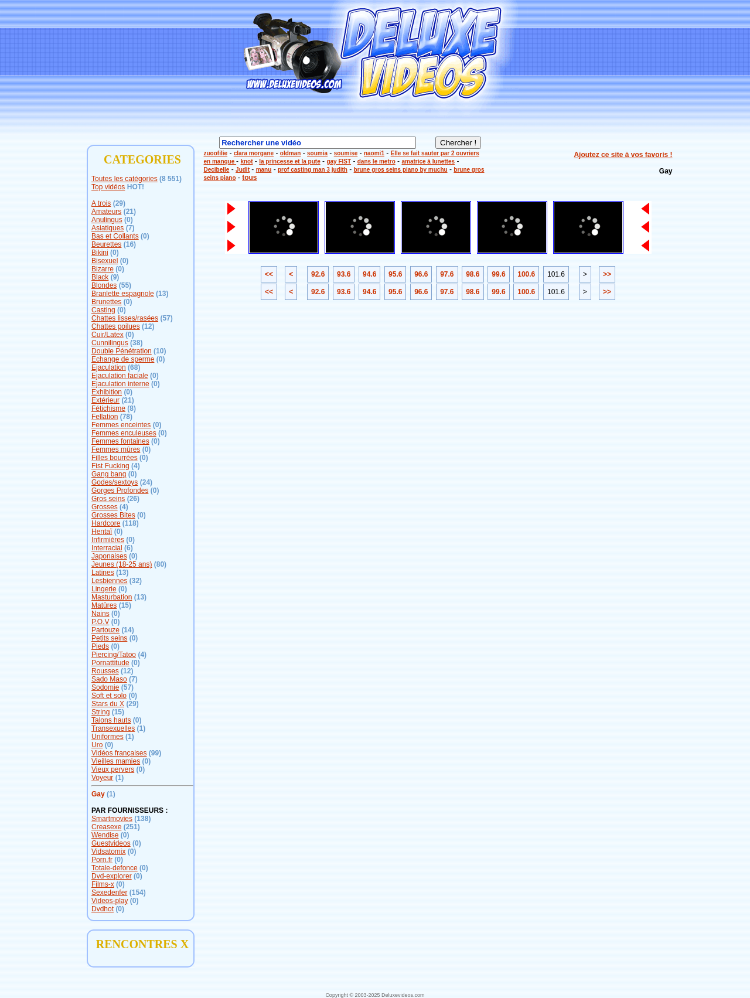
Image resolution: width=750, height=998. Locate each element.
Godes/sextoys (114, 482)
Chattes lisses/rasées (124, 318)
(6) (128, 548)
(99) (155, 753)
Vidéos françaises (119, 753)
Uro (97, 745)
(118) (130, 523)
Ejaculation (108, 367)
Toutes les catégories (124, 179)
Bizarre (102, 269)
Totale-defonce (114, 868)
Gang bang (108, 474)
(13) (162, 293)
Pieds (100, 646)
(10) (160, 351)
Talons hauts (111, 720)
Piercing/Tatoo (113, 654)
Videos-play (109, 901)
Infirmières (107, 540)
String (100, 712)
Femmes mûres (115, 449)
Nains (100, 613)
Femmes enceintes (121, 425)
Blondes (104, 285)
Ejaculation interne (120, 384)
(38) (136, 343)
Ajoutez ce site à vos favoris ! (623, 155)
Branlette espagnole (122, 293)
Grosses (104, 507)
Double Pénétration (121, 351)
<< (269, 274)
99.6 (498, 274)
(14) (127, 630)
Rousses (105, 671)
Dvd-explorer (111, 876)
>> (607, 274)
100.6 (526, 274)
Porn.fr (101, 860)
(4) (135, 466)
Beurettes (106, 244)
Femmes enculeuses (123, 433)
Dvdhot (102, 909)
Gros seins (108, 499)
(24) (146, 482)
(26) (133, 499)
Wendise (104, 835)
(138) (142, 819)
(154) (137, 892)
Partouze (105, 630)
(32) (135, 581)
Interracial (106, 548)
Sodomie (105, 687)
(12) (148, 326)
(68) (134, 367)
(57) (166, 318)
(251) (132, 827)
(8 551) (170, 179)
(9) (115, 277)
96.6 (421, 274)
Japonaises (109, 556)
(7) (130, 228)
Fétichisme (108, 408)
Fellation (104, 417)
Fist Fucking (110, 466)
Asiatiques (107, 228)
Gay (98, 794)
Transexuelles (113, 728)
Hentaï (101, 531)
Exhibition (106, 392)
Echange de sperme (122, 359)
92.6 (318, 274)
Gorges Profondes (119, 490)
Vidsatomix (108, 851)
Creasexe (106, 827)
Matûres (104, 605)
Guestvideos (111, 843)
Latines (102, 572)
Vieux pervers (112, 769)
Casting (103, 310)
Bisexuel (104, 261)
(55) (125, 285)
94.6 (369, 274)
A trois (101, 203)
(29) (119, 203)
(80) (160, 564)
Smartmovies (111, 819)
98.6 (472, 274)
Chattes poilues (115, 326)
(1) (141, 728)
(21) (130, 211)
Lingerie (104, 589)
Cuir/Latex (107, 335)
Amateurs (106, 211)
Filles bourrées (114, 458)
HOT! (135, 187)
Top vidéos (108, 187)
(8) (131, 408)
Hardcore (105, 523)
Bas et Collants (115, 236)
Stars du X (107, 704)
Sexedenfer (109, 892)
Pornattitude (110, 663)
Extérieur (105, 400)
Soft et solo (109, 696)
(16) (130, 244)
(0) (128, 220)
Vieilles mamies (115, 761)
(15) (125, 605)
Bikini (99, 252)
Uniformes (107, 737)
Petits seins (109, 638)
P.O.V (100, 622)
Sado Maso (109, 679)
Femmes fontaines (120, 441)
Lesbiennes (109, 581)
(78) (126, 417)
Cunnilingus (109, 343)
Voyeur (102, 778)
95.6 (395, 274)
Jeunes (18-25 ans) (121, 564)
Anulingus (106, 220)
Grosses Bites (113, 515)
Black (99, 277)
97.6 (447, 274)
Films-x (102, 884)
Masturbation (111, 597)
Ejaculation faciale (119, 376)
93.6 (343, 274)
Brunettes (106, 302)
